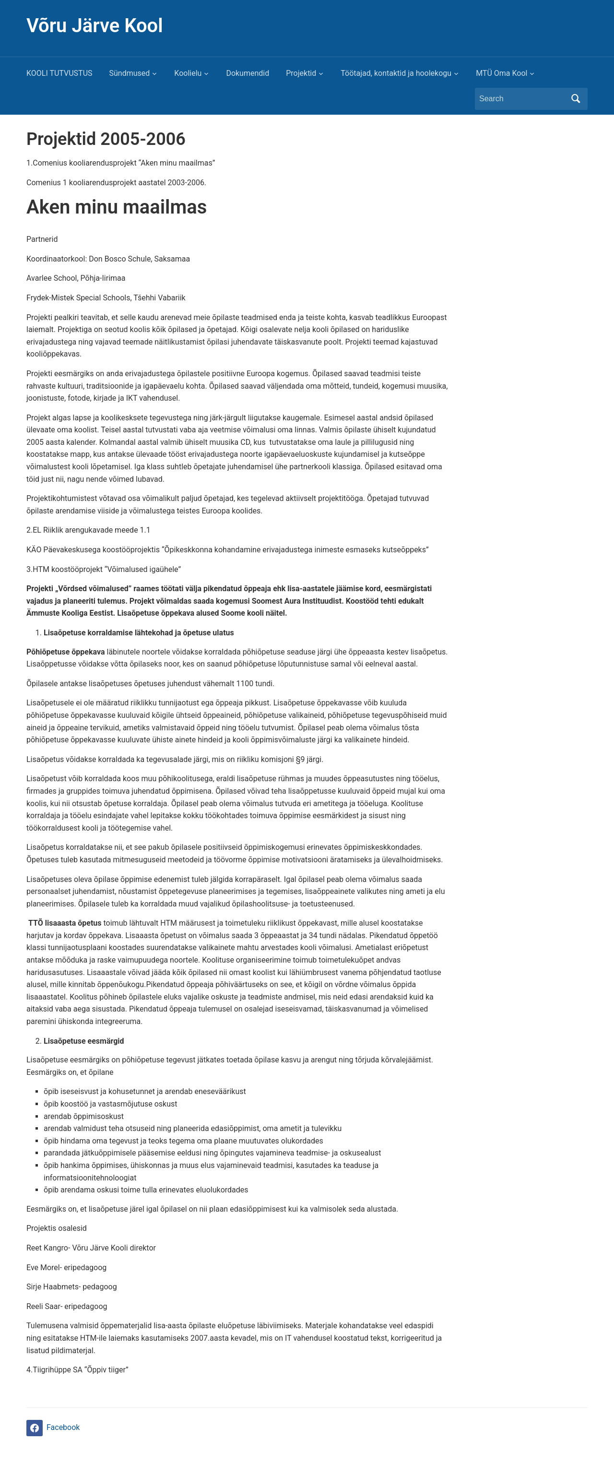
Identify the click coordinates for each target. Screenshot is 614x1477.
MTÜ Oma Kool (501, 73)
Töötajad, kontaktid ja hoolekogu (396, 73)
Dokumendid (247, 73)
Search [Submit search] (575, 98)
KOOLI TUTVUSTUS (59, 73)
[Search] (522, 99)
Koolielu (187, 73)
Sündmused (129, 73)
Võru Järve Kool (94, 25)
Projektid (301, 73)
